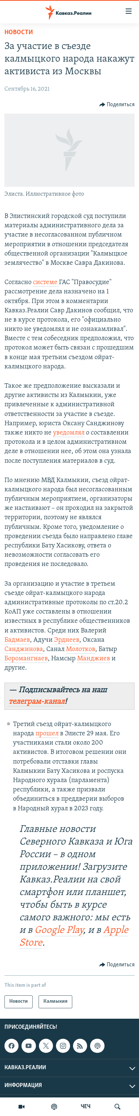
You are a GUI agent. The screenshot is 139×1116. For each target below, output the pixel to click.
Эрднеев (66, 640)
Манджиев (93, 658)
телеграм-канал (36, 702)
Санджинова (23, 649)
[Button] (117, 105)
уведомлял (69, 432)
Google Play (58, 930)
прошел (47, 733)
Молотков (80, 649)
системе (46, 282)
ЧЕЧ (85, 1107)
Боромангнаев (26, 658)
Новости (18, 32)
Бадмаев (17, 640)
